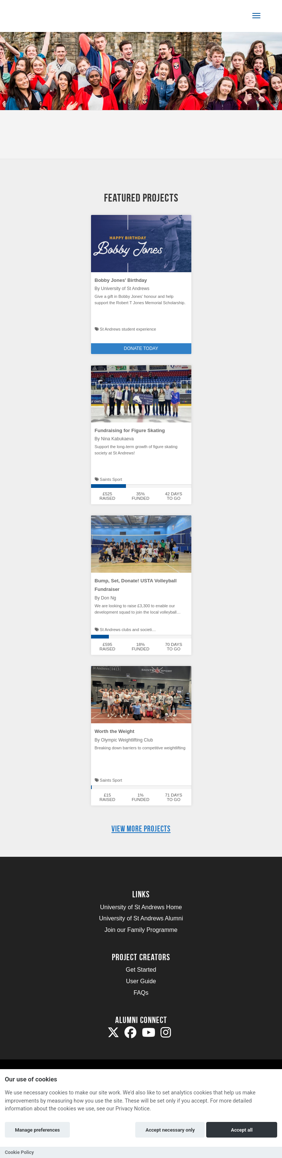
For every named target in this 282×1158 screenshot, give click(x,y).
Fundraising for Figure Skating (130, 430)
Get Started (141, 969)
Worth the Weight (114, 731)
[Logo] (42, 17)
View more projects (141, 828)
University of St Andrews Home (141, 907)
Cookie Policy (19, 1152)
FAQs (140, 993)
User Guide (141, 981)
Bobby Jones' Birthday (121, 280)
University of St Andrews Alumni (141, 918)
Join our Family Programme (141, 930)
